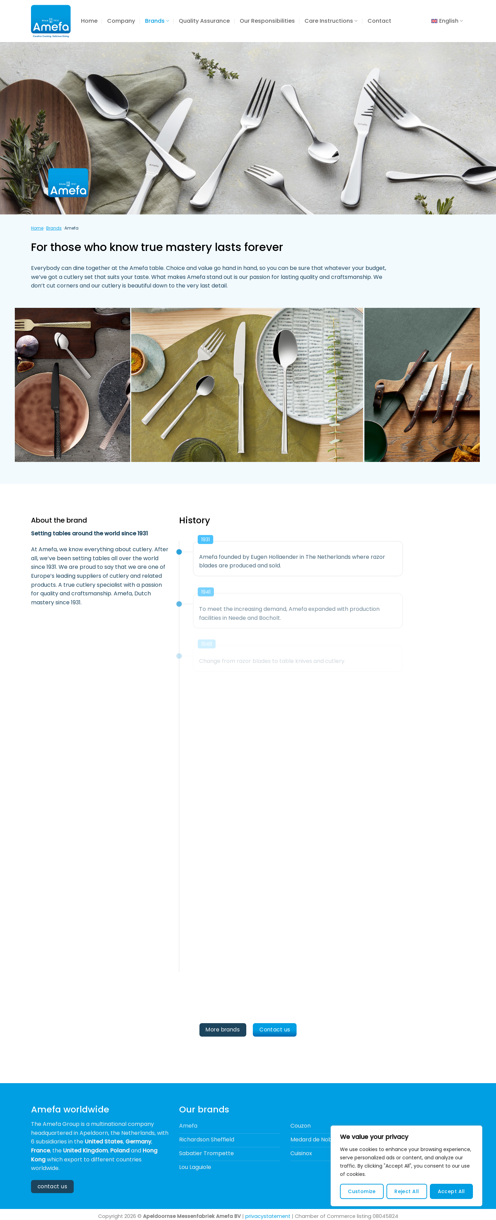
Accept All (451, 1191)
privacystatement (267, 1216)
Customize (362, 1191)
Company (121, 21)
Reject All (406, 1191)
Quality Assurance (204, 21)
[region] (406, 1166)
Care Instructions (331, 21)
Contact (379, 21)
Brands (157, 21)
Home (89, 21)
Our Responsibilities (267, 21)
